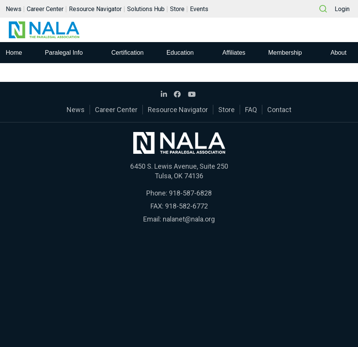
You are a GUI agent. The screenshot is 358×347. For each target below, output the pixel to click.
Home (14, 52)
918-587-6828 (190, 193)
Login (342, 9)
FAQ (251, 110)
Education (180, 52)
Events (199, 9)
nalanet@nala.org (189, 219)
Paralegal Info (64, 52)
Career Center (45, 9)
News (13, 9)
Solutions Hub (146, 9)
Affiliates (233, 52)
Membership (285, 52)
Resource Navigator (95, 9)
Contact (279, 110)
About (338, 52)
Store (177, 9)
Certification (127, 52)
